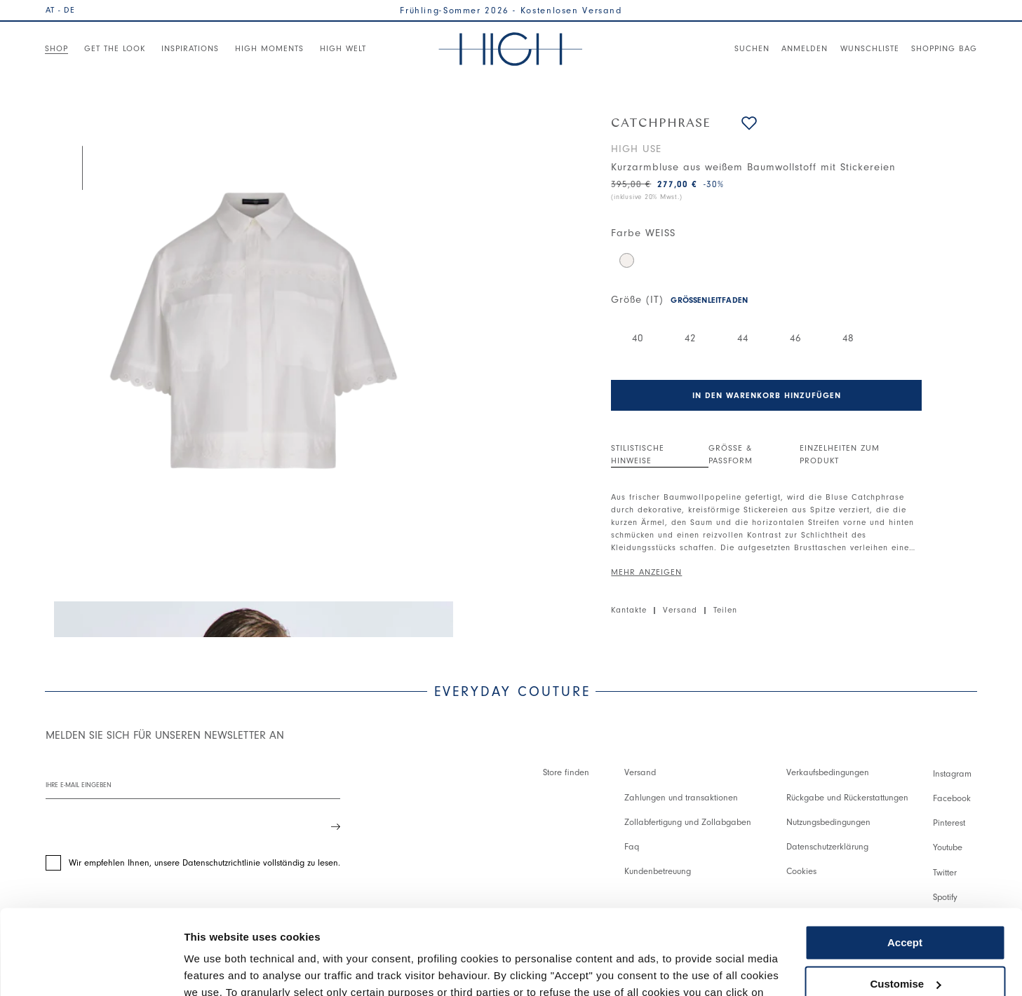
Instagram (952, 773)
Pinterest (949, 822)
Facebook (952, 798)
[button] (749, 123)
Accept (904, 863)
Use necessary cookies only (905, 945)
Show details (216, 968)
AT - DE (60, 10)
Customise (905, 904)
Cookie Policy (662, 930)
